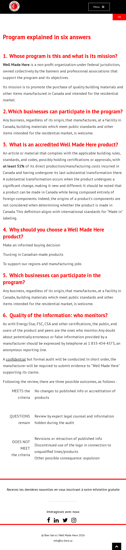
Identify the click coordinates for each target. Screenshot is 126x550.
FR (119, 17)
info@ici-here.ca (63, 540)
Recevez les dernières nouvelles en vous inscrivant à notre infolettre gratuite (63, 489)
